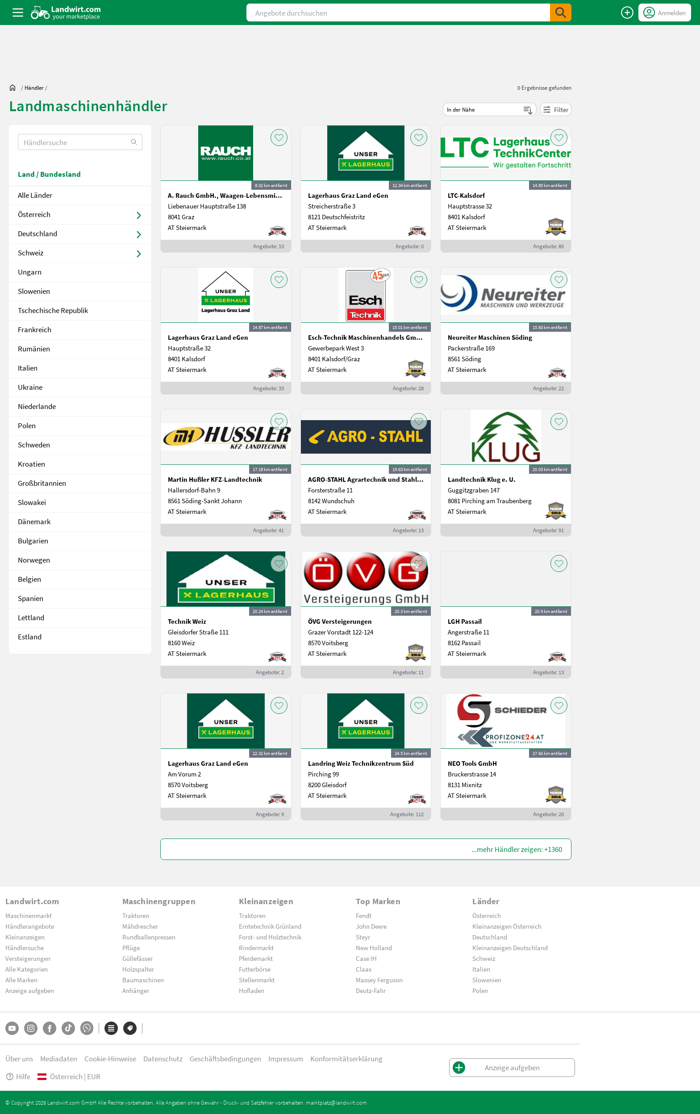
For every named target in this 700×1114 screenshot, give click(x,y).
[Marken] (130, 1028)
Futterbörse (255, 968)
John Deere (371, 926)
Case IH (366, 958)
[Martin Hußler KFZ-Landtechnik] (226, 472)
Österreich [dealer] (34, 214)
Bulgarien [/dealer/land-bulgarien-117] (33, 540)
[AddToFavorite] (279, 137)
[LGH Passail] (506, 614)
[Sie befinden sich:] (15, 87)
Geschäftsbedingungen (225, 1058)
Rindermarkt (256, 947)
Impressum (285, 1058)
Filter (555, 109)
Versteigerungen (27, 958)
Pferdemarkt (256, 958)
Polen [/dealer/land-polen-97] (27, 425)
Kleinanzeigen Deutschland (510, 947)
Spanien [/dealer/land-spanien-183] (30, 598)
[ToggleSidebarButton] (18, 12)
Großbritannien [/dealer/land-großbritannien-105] (42, 483)
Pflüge (131, 947)
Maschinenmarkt (28, 915)
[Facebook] (49, 1028)
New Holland (374, 947)
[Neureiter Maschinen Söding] (506, 330)
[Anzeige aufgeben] (627, 12)
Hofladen (251, 990)
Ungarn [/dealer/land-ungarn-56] (30, 272)
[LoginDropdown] (664, 12)
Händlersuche (24, 947)
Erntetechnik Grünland (270, 926)
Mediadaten (58, 1058)
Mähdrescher (140, 926)
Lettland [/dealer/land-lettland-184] (31, 617)
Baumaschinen (143, 979)
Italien (481, 968)
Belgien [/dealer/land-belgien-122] (29, 579)
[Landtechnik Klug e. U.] (506, 472)
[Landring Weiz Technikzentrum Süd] (366, 756)
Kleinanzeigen (25, 936)
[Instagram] (31, 1028)
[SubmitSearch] (560, 12)
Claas (363, 968)
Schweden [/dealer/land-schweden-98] (34, 444)
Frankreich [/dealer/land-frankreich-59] (34, 329)
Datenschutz (163, 1058)
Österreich (486, 915)
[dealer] (34, 87)
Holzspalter (138, 968)
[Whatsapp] (87, 1028)
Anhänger (135, 990)
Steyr (363, 936)
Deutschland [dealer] (37, 233)
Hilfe (17, 1076)
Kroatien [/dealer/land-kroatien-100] (31, 464)
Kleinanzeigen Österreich (507, 926)
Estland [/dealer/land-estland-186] (30, 636)
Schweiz (483, 958)
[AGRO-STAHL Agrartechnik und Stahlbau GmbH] (366, 472)
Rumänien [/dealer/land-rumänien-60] (34, 348)
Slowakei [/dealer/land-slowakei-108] (32, 502)
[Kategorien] (111, 1028)
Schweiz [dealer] (30, 252)
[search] (80, 142)
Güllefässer (137, 958)
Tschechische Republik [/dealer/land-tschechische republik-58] (53, 310)
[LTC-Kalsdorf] (506, 188)
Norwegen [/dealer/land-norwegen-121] (34, 560)
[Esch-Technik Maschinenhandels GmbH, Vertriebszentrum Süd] (366, 330)
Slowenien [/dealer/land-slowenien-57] (34, 291)
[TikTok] (68, 1028)
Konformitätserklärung (346, 1058)
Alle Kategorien (26, 968)
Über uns (19, 1058)
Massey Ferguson (379, 979)
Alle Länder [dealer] (35, 195)
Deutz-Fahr (371, 990)
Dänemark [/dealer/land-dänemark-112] (34, 521)
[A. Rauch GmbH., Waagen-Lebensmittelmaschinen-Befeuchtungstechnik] (226, 188)
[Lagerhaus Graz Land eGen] (366, 188)
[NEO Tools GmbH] (506, 756)
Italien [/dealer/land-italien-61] (28, 368)
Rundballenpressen (148, 936)
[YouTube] (12, 1028)
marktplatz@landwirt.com (336, 1102)
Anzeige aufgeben (29, 990)
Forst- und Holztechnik (270, 936)
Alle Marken (21, 979)
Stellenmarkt (257, 979)
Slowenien (486, 979)
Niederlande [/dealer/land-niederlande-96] (37, 406)
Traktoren (135, 915)
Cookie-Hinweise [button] (110, 1058)
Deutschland (489, 936)
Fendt (363, 915)
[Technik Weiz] (226, 614)
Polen (480, 990)
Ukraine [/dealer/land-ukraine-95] (30, 387)
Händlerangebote (29, 926)
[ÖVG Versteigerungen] (366, 614)
